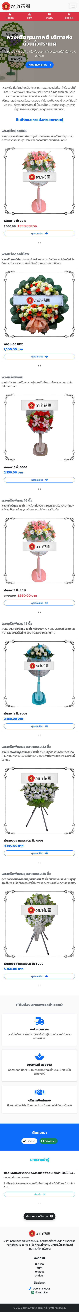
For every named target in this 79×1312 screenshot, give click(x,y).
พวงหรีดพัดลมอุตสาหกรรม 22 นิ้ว (26, 746)
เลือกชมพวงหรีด (39, 65)
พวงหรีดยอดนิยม (15, 130)
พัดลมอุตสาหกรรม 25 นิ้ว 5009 (23, 964)
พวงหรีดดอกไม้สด (15, 254)
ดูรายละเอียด (39, 233)
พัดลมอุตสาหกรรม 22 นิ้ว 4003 (23, 840)
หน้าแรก (10, 16)
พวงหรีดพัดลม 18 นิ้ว (17, 623)
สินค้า (30, 16)
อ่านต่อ (39, 1194)
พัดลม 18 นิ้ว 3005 (15, 467)
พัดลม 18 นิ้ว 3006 (16, 713)
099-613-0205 (41, 1289)
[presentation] (38, 242)
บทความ (49, 16)
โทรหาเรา (29, 1141)
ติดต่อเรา (69, 16)
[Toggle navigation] (73, 6)
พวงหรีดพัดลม (12, 377)
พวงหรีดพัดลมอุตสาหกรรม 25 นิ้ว (26, 873)
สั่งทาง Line (48, 1141)
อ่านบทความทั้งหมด (39, 1216)
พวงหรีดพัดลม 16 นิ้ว (17, 500)
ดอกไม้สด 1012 (13, 344)
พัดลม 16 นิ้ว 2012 (15, 221)
